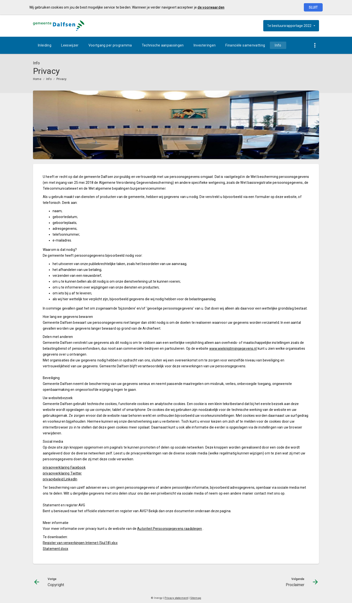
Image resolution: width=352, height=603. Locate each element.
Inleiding (44, 45)
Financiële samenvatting (245, 45)
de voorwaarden (211, 7)
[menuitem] (44, 45)
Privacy (61, 79)
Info (278, 45)
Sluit (313, 7)
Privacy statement (176, 598)
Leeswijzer (70, 45)
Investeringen (205, 45)
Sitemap (195, 598)
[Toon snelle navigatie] (314, 45)
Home (37, 79)
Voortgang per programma (110, 45)
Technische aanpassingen (163, 45)
